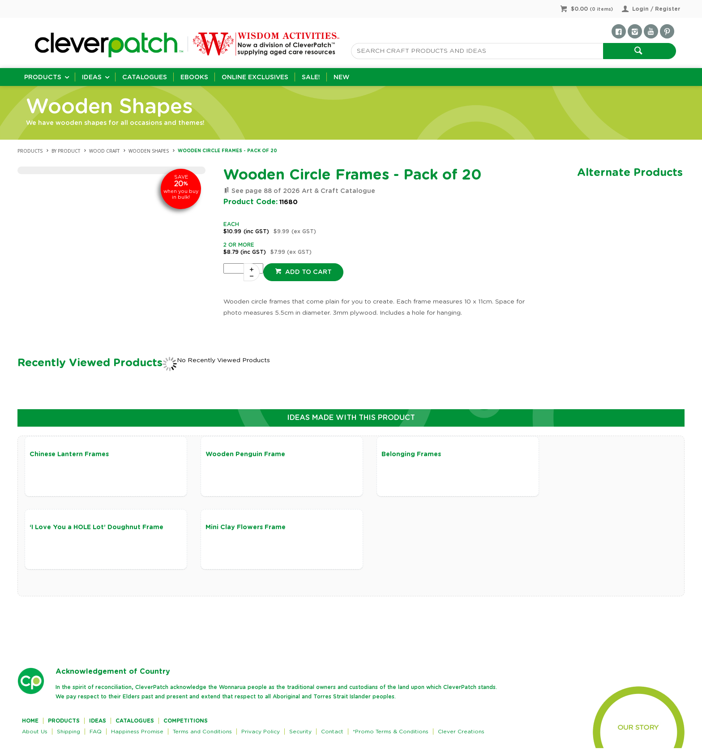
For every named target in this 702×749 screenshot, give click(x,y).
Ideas (92, 77)
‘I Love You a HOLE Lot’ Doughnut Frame (596, 454)
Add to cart (307, 272)
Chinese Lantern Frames (69, 454)
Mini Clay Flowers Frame (70, 528)
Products (42, 77)
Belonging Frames (392, 454)
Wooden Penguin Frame (236, 454)
